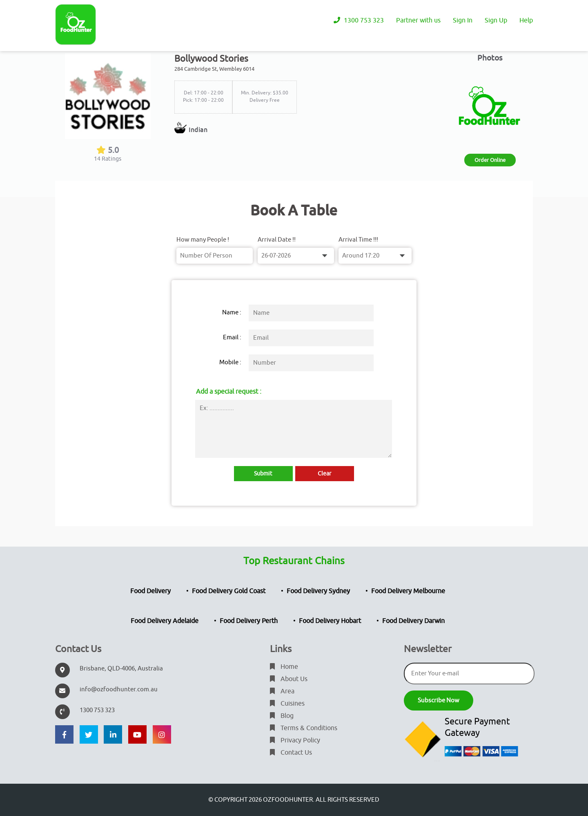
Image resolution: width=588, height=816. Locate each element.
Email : (232, 337)
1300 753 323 (359, 20)
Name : (231, 312)
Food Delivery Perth (249, 621)
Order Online (490, 160)
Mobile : (230, 362)
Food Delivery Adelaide (164, 621)
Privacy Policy (295, 740)
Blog (282, 716)
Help (526, 20)
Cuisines (287, 703)
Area (282, 691)
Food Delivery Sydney (318, 591)
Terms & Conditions (303, 728)
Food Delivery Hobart (330, 621)
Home (284, 667)
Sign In (462, 20)
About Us (288, 679)
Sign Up (496, 20)
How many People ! (202, 240)
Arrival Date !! (277, 240)
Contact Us (291, 753)
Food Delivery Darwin (413, 621)
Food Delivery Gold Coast (228, 591)
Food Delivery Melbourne (408, 591)
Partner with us (418, 20)
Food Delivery (150, 591)
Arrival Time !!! (358, 240)
